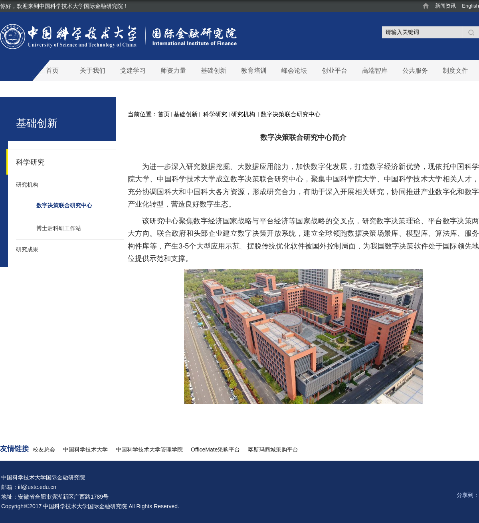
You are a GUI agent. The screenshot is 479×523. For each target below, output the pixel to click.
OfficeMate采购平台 (215, 449)
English (470, 6)
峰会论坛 (294, 70)
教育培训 (254, 70)
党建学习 (133, 70)
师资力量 (173, 70)
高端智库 (375, 70)
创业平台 (334, 70)
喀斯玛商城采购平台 (273, 449)
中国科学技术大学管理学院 (149, 449)
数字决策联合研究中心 (291, 114)
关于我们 (92, 70)
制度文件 (455, 70)
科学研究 (214, 114)
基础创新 (213, 70)
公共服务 (415, 70)
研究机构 (244, 114)
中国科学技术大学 (85, 449)
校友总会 (44, 449)
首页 (52, 70)
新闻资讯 (445, 6)
